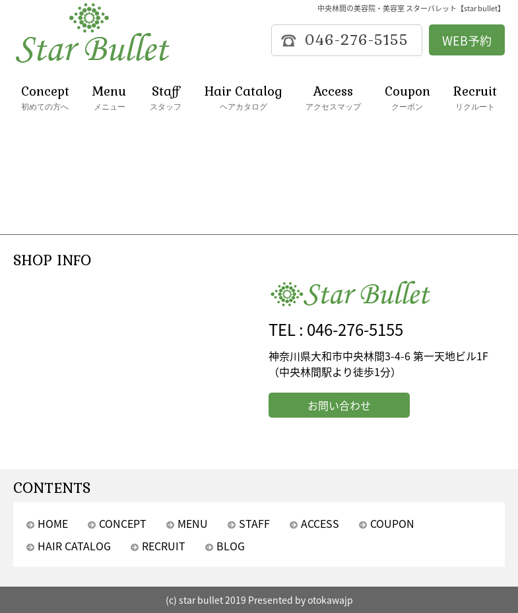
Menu (109, 98)
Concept (45, 98)
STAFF (254, 523)
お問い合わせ (339, 405)
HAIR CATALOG (74, 546)
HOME (53, 523)
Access (333, 98)
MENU (193, 523)
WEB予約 (467, 40)
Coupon (407, 98)
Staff (165, 98)
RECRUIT (163, 546)
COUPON (392, 523)
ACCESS (320, 523)
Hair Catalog (243, 98)
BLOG (230, 546)
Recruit (475, 98)
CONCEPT (122, 523)
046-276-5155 (355, 329)
